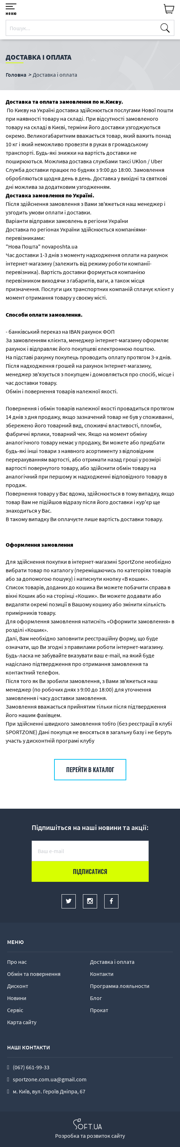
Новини (16, 997)
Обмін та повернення (33, 973)
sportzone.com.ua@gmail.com (49, 1079)
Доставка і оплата (112, 961)
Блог (96, 997)
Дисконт (17, 985)
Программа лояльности (119, 985)
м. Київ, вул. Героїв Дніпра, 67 (49, 1091)
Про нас (17, 961)
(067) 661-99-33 (31, 1067)
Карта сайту (21, 1022)
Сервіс (15, 1010)
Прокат (99, 1010)
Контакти (101, 973)
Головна (16, 74)
